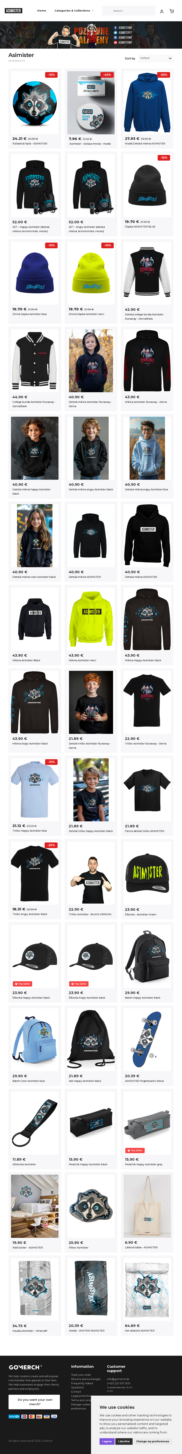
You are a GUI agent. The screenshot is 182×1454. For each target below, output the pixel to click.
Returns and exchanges (86, 1379)
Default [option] (145, 58)
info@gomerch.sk (118, 1379)
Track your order (81, 1374)
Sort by (130, 58)
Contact (76, 1391)
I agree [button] (107, 1441)
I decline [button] (124, 1441)
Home (41, 10)
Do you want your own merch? (35, 1402)
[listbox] (156, 58)
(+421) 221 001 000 (118, 1383)
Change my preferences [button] (152, 1441)
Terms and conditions (84, 1400)
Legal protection (81, 1396)
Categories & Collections (74, 10)
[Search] (128, 11)
